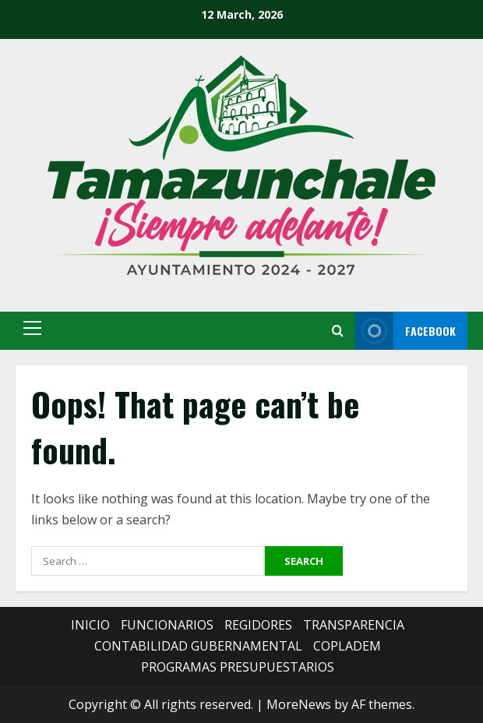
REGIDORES (258, 624)
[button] (32, 328)
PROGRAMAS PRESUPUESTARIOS (237, 666)
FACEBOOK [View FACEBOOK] (405, 331)
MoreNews (298, 704)
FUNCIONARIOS (167, 624)
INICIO (90, 624)
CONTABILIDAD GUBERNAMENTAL (198, 645)
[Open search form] (338, 331)
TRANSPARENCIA (353, 624)
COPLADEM (347, 645)
